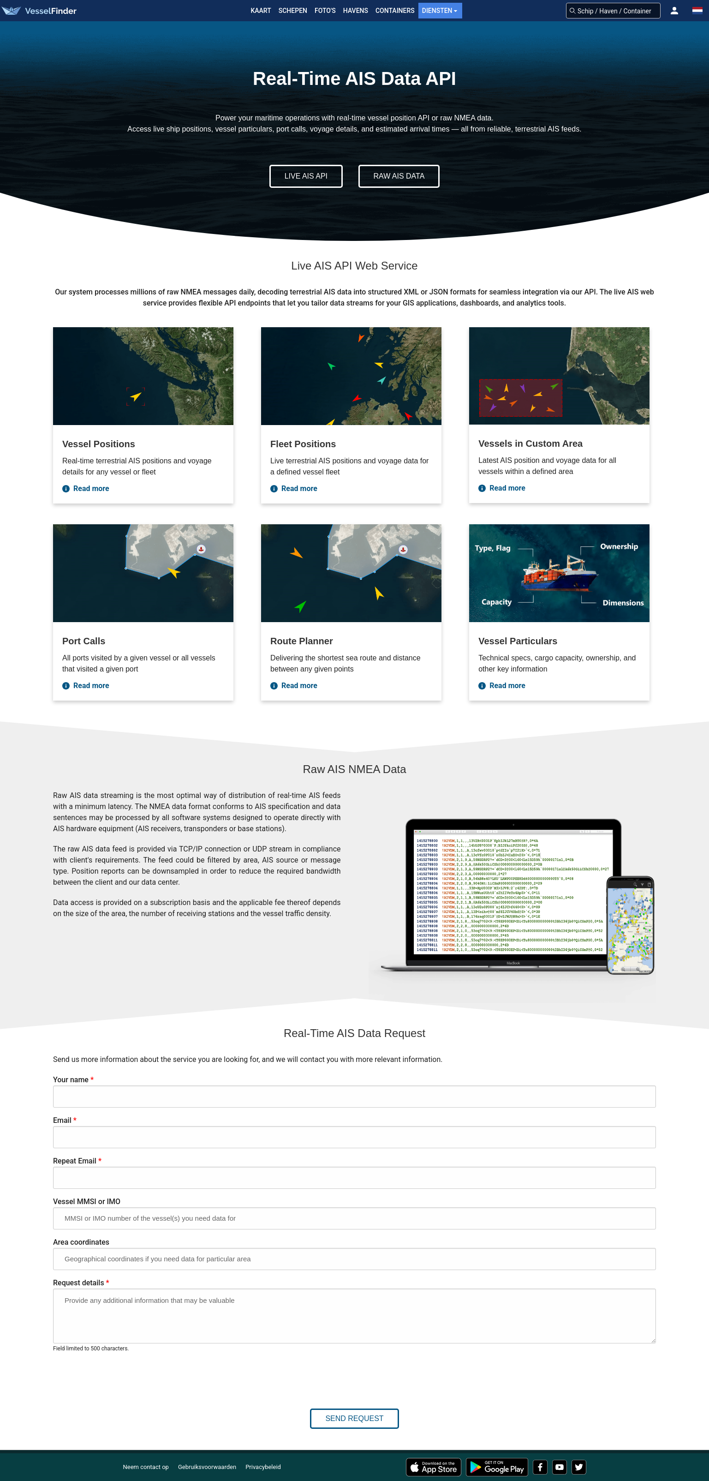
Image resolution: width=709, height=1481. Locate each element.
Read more (85, 488)
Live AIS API (306, 176)
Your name (73, 1079)
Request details (81, 1282)
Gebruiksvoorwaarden (207, 1466)
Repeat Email (77, 1161)
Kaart (260, 10)
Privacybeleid (263, 1466)
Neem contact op (146, 1466)
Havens (355, 10)
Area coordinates (81, 1242)
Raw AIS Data (399, 176)
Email (65, 1120)
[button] (674, 10)
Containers (395, 10)
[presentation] (123, 1376)
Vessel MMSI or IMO (86, 1201)
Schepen (293, 10)
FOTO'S (325, 10)
